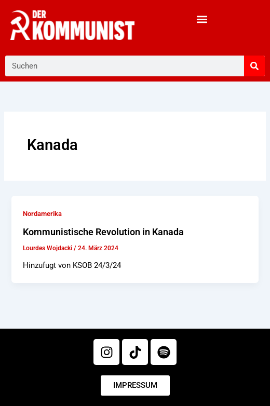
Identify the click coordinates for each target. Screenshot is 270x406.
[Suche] (254, 66)
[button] (202, 19)
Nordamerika (42, 214)
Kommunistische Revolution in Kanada (103, 231)
